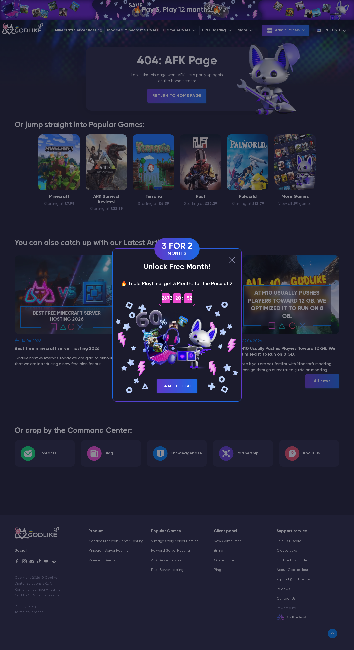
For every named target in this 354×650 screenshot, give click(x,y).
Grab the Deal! (177, 386)
